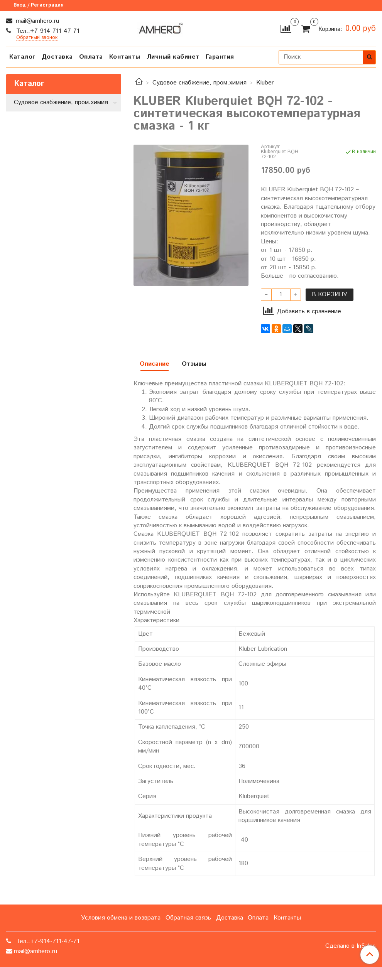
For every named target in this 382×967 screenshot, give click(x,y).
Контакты (124, 56)
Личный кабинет (173, 56)
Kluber (265, 82)
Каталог (22, 56)
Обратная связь (188, 917)
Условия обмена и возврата (121, 917)
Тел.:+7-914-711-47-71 (46, 31)
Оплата (91, 56)
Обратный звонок (36, 38)
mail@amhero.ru (36, 21)
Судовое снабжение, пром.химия (199, 82)
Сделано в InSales (350, 946)
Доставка (57, 56)
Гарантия (220, 56)
